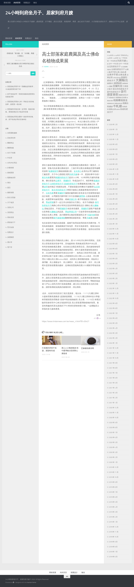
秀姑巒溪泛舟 (71, 212)
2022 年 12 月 (113, 288)
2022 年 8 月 (113, 308)
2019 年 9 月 (113, 482)
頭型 (46, 187)
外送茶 (9, 158)
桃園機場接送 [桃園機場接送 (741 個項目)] (120, 100)
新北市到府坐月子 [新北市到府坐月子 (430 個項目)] (120, 89)
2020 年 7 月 (113, 432)
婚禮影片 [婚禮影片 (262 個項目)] (110, 83)
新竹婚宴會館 (59, 218)
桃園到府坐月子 (62, 177)
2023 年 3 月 (113, 273)
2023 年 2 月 (113, 278)
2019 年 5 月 (113, 502)
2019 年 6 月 (113, 497)
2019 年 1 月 (113, 522)
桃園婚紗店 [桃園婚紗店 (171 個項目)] (112, 97)
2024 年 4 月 (113, 209)
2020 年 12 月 (113, 408)
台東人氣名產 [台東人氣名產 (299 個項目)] (121, 72)
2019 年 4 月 (113, 507)
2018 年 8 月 (113, 547)
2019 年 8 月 (113, 487)
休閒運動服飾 (12, 133)
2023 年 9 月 (113, 244)
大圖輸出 (53, 212)
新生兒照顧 (11, 197)
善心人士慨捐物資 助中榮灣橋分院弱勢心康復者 (70, 351)
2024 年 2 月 (113, 219)
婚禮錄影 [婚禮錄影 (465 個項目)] (118, 83)
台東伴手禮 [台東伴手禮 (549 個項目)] (112, 74)
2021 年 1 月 (113, 403)
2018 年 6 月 (113, 557)
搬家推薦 (10, 193)
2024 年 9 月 (113, 184)
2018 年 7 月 (113, 552)
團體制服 (10, 148)
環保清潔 (7, 3)
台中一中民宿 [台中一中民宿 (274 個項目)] (123, 64)
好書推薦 (10, 168)
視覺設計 (26, 3)
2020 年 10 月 (113, 418)
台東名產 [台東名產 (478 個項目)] (122, 75)
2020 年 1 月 (113, 462)
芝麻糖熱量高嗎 (87, 348)
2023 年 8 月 (113, 249)
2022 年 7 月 (113, 313)
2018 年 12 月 (113, 527)
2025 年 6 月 (113, 159)
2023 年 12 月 (113, 229)
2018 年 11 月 (113, 532)
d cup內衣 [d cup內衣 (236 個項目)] (110, 55)
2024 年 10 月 (113, 179)
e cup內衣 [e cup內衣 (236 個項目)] (117, 55)
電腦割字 (67, 180)
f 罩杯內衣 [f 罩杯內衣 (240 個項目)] (123, 55)
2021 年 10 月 (113, 358)
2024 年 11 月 (113, 174)
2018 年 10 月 (113, 537)
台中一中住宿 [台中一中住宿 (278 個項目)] (113, 64)
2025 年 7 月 (113, 154)
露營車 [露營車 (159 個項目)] (118, 109)
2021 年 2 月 (113, 398)
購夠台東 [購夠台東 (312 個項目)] (112, 109)
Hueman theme (31, 582)
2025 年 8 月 (113, 149)
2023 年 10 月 (113, 239)
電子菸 (9, 247)
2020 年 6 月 (113, 437)
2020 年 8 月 (113, 427)
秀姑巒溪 (50, 202)
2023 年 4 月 (113, 269)
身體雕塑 (10, 237)
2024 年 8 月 (113, 189)
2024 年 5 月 (113, 204)
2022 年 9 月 (113, 303)
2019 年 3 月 (113, 512)
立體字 (58, 180)
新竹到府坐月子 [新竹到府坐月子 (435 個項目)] (114, 92)
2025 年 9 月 (113, 144)
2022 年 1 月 (113, 343)
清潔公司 (10, 207)
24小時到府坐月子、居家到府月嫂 (39, 13)
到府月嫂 (73, 174)
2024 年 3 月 (113, 214)
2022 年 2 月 (113, 338)
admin (46, 67)
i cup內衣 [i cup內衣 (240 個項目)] (115, 58)
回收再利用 (11, 138)
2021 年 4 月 (113, 388)
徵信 (35, 3)
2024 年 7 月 (113, 194)
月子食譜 (10, 202)
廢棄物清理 (11, 178)
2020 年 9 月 (113, 423)
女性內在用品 (12, 163)
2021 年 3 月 (113, 393)
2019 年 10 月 (113, 477)
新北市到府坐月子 (59, 190)
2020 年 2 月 (113, 457)
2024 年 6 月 (113, 199)
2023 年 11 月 (113, 234)
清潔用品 (10, 212)
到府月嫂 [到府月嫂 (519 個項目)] (121, 60)
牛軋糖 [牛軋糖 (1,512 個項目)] (117, 106)
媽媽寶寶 (17, 3)
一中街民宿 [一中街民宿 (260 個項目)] (113, 61)
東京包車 (46, 177)
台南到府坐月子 (57, 184)
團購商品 (10, 143)
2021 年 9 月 (113, 363)
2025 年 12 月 (113, 134)
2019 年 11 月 (113, 472)
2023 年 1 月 (113, 283)
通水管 (9, 242)
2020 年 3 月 (113, 452)
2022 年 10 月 (113, 298)
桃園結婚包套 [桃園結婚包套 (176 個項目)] (118, 103)
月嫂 (88, 218)
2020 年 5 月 (113, 442)
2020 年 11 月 (113, 413)
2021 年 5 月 (113, 383)
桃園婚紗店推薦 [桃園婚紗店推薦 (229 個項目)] (121, 97)
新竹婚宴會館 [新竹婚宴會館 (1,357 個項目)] (117, 93)
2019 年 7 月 (113, 492)
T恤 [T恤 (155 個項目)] (120, 58)
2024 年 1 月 (113, 224)
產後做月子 (11, 222)
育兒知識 (10, 227)
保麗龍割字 (53, 171)
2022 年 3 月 (113, 333)
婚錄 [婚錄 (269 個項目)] (110, 86)
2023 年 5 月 (113, 264)
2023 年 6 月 (113, 259)
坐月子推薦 (11, 153)
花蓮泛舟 (73, 199)
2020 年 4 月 (113, 447)
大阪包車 (91, 215)
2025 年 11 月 (113, 139)
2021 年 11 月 (113, 353)
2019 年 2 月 (113, 517)
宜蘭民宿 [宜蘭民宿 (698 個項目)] (117, 86)
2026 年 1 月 (113, 129)
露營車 (82, 196)
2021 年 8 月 (113, 368)
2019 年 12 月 (113, 467)
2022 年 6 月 (113, 318)
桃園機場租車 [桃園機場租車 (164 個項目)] (110, 103)
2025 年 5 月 (113, 164)
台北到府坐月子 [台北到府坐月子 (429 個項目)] (114, 66)
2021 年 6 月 (113, 378)
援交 (9, 188)
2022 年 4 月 (113, 328)
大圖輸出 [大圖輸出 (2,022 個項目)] (122, 80)
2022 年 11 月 (113, 293)
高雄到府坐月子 (71, 184)
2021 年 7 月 (113, 373)
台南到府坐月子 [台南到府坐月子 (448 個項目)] (118, 69)
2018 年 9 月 (113, 542)
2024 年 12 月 (113, 169)
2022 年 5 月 (113, 323)
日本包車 (50, 193)
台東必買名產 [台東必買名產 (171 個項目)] (117, 77)
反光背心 (78, 171)
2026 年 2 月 (113, 124)
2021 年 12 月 (113, 348)
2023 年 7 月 (113, 254)
